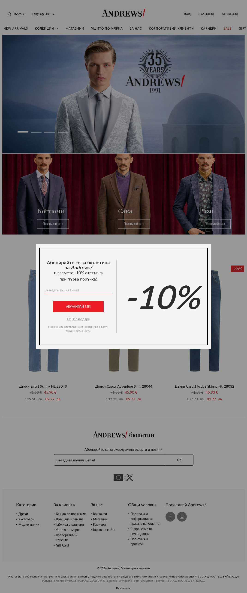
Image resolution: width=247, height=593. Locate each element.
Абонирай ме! (78, 307)
